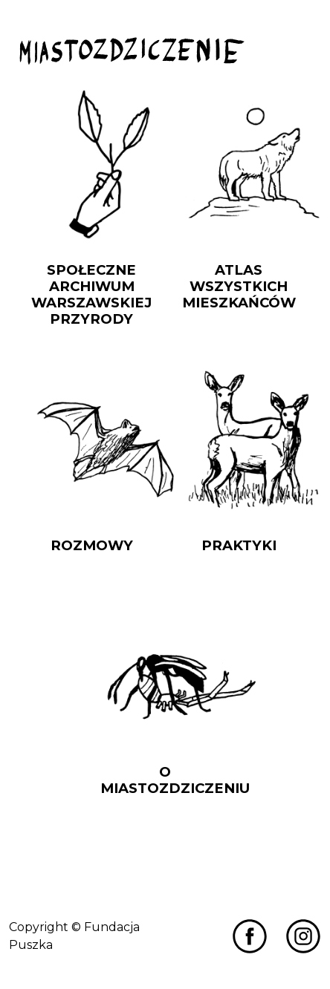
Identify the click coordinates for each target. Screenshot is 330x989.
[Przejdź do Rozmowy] (91, 440)
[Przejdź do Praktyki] (238, 440)
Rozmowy (92, 545)
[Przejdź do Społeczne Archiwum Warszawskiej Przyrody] (91, 164)
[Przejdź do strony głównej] (131, 51)
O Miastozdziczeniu (175, 780)
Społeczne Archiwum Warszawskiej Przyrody (91, 294)
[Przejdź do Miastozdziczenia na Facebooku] (250, 936)
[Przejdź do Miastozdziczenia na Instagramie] (303, 936)
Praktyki (238, 545)
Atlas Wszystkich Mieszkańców (239, 286)
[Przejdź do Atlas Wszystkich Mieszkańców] (238, 164)
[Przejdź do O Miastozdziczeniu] (165, 666)
